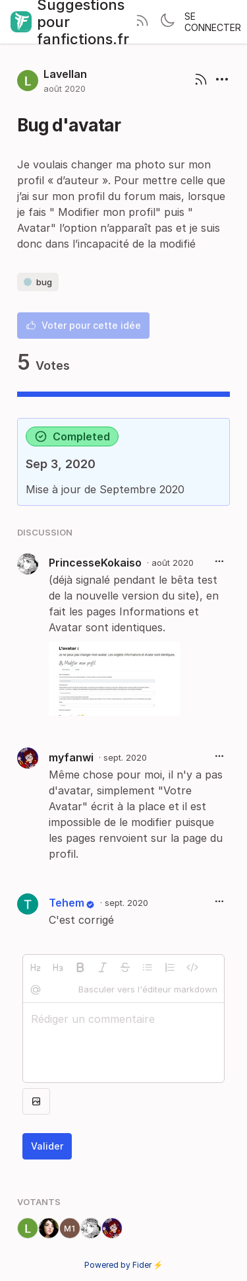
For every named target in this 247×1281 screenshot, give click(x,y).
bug (38, 282)
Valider (47, 1146)
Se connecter (212, 22)
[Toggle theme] (167, 22)
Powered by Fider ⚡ (123, 1265)
